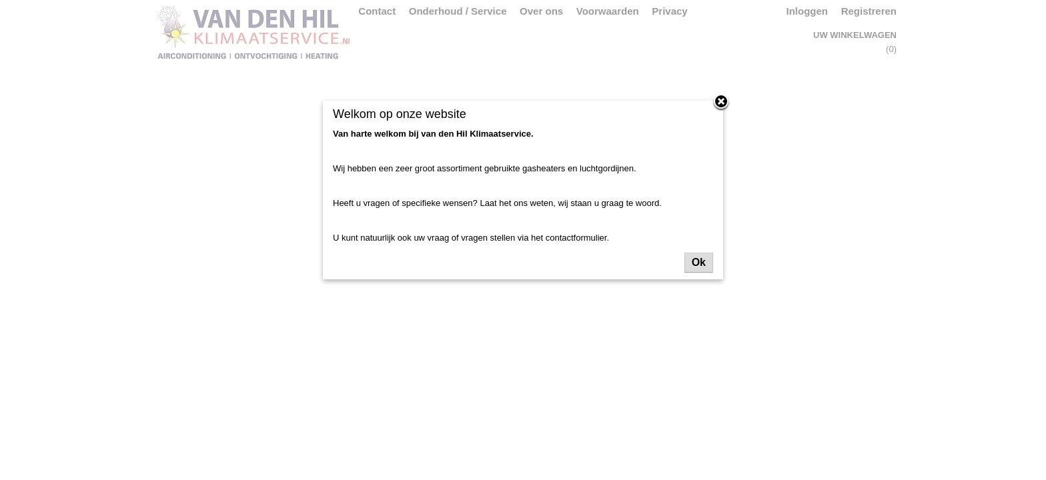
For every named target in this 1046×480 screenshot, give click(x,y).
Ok (699, 262)
